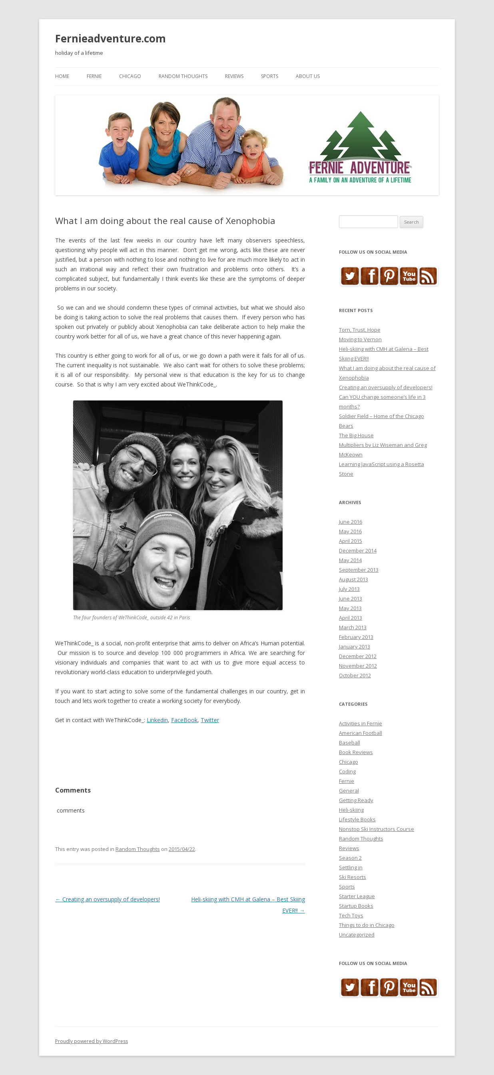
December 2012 (357, 656)
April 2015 (350, 541)
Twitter (210, 720)
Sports (269, 76)
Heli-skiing (351, 809)
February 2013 (356, 637)
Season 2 (350, 857)
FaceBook (184, 720)
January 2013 (354, 646)
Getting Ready (356, 800)
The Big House (356, 435)
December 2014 (357, 550)
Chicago (130, 76)
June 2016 (350, 521)
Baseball (349, 742)
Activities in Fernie (360, 723)
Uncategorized (356, 934)
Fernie (94, 76)
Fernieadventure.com (110, 38)
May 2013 (350, 608)
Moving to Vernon (360, 339)
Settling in (351, 867)
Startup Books (356, 905)
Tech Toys (351, 915)
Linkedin (157, 720)
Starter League (357, 896)
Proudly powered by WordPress (91, 1041)
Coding (347, 771)
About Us (308, 76)
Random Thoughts (183, 76)
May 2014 (350, 560)
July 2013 (349, 589)
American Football (360, 733)
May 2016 (350, 531)
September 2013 (358, 569)
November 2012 (358, 665)
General (349, 790)
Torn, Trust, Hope (359, 329)
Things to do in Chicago (366, 925)
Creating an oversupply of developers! (107, 883)
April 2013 (350, 617)
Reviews (234, 76)
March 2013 (353, 627)
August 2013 (353, 579)
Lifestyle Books (357, 819)
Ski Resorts (352, 877)
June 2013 (350, 598)
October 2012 (355, 675)
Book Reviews (356, 752)
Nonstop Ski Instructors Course (376, 829)
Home (62, 76)
